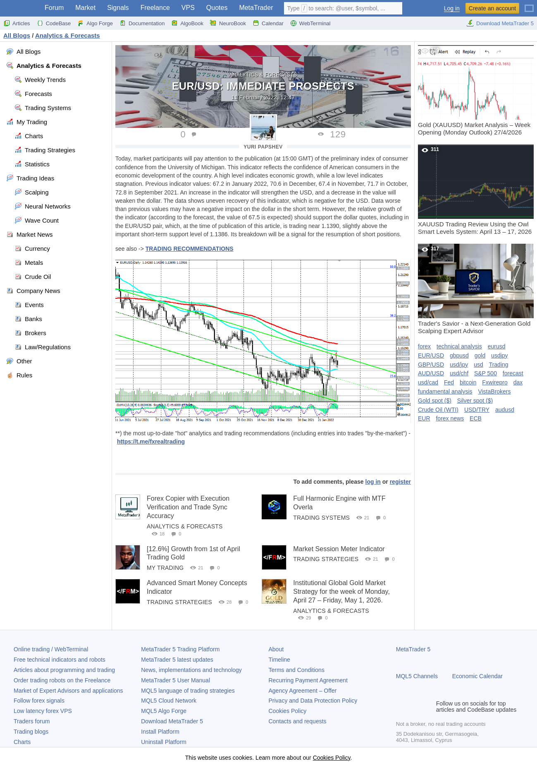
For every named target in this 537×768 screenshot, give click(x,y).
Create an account (492, 8)
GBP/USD (431, 364)
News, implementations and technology (191, 670)
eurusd (497, 346)
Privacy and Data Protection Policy (313, 700)
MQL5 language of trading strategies (187, 690)
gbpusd (459, 355)
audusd (504, 409)
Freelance (155, 7)
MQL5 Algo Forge (163, 711)
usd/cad (428, 382)
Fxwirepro (494, 382)
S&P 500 (485, 373)
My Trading (165, 567)
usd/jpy (459, 364)
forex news (450, 418)
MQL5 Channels (417, 676)
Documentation (142, 23)
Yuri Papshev (262, 147)
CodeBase (54, 23)
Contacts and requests (298, 721)
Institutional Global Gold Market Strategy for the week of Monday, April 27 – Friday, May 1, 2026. (341, 591)
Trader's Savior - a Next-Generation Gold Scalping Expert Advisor (476, 289)
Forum (54, 7)
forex (424, 346)
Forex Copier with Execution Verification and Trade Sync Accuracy (188, 507)
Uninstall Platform (163, 742)
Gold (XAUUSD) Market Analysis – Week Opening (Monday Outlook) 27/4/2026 (476, 90)
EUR (424, 418)
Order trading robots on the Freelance (62, 680)
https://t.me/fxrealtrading (151, 441)
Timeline (279, 659)
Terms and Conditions (297, 670)
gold (480, 355)
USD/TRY (476, 409)
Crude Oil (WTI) (438, 409)
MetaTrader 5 (413, 649)
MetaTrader (256, 7)
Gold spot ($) (434, 400)
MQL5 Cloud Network (168, 700)
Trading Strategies (325, 559)
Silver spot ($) (475, 400)
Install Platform (160, 731)
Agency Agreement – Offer (303, 690)
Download (172, 721)
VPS (188, 7)
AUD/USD (431, 373)
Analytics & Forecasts (263, 75)
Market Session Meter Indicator (338, 548)
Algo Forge (95, 23)
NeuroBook (228, 23)
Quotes (217, 7)
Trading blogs (31, 731)
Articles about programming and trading (64, 670)
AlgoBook (187, 23)
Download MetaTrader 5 (500, 23)
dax (518, 382)
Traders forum (32, 721)
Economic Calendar (477, 676)
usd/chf (459, 373)
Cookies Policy (288, 711)
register (400, 481)
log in (373, 481)
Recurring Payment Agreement (308, 680)
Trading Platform (180, 649)
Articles (16, 23)
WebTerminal (310, 23)
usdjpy (499, 355)
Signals (118, 7)
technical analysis (459, 346)
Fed (449, 382)
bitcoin (468, 382)
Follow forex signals (39, 700)
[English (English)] (529, 5)
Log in (452, 8)
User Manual (175, 680)
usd (478, 364)
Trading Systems (321, 517)
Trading (498, 364)
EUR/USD (431, 355)
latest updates (177, 659)
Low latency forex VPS (43, 711)
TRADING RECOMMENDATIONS (190, 248)
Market (85, 7)
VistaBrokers (494, 391)
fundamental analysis (445, 391)
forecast (513, 373)
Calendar (268, 23)
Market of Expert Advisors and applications (68, 690)
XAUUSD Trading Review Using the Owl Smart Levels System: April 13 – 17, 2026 (476, 189)
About (276, 649)
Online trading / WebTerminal (51, 649)
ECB (476, 418)
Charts (22, 742)
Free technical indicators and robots (59, 659)
